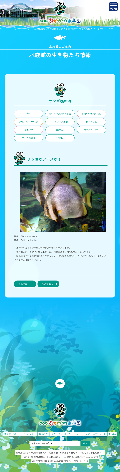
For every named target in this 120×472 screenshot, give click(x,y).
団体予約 (43, 434)
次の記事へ (23, 284)
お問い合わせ (99, 434)
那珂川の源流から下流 (60, 113)
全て (28, 113)
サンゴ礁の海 (28, 137)
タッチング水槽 (60, 121)
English (112, 434)
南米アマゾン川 (91, 129)
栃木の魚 (28, 129)
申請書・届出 (10, 434)
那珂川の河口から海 (28, 121)
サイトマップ (83, 434)
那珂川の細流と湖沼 (91, 113)
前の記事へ (47, 284)
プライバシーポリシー (62, 434)
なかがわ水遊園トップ (52, 28)
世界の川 (60, 129)
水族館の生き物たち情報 (78, 28)
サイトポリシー (28, 434)
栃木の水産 (91, 121)
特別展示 (60, 137)
